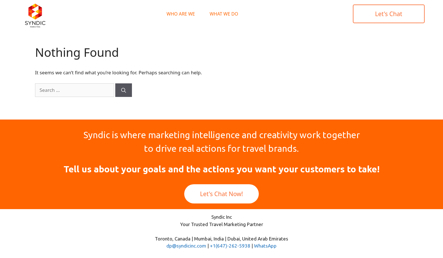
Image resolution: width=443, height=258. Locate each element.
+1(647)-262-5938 (230, 245)
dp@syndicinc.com (186, 245)
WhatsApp (265, 245)
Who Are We (181, 14)
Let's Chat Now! (221, 194)
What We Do (224, 14)
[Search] (123, 90)
